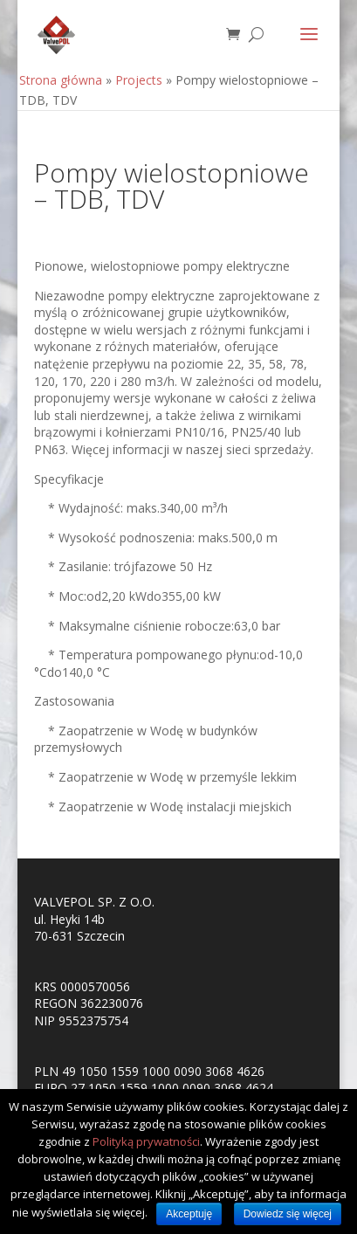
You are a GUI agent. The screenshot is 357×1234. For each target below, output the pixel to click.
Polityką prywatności (146, 1141)
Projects (138, 80)
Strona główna (60, 80)
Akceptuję (189, 1214)
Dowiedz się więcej (288, 1214)
